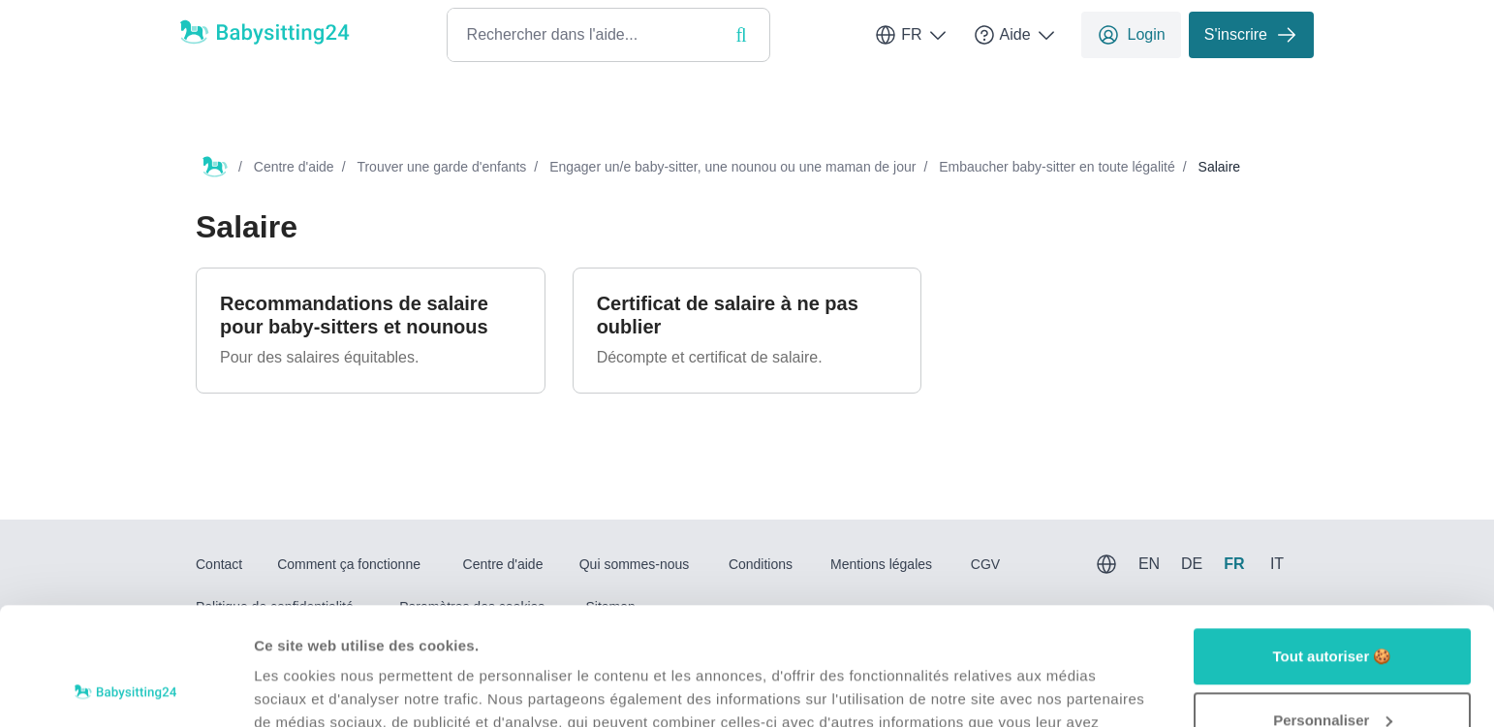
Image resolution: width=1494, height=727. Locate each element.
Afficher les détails (319, 688)
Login (1131, 35)
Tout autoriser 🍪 (1332, 546)
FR (911, 35)
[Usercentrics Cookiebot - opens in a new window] (125, 689)
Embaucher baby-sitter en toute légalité (1057, 166)
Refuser (1332, 673)
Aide (1015, 35)
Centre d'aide (294, 166)
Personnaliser (1332, 609)
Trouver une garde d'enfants (441, 166)
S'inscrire (1251, 35)
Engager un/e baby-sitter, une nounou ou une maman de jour (732, 166)
